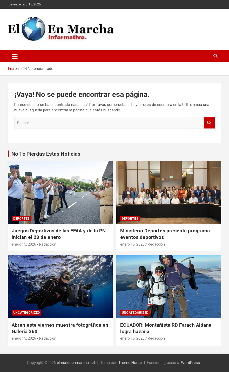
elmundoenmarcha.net (76, 362)
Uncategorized (26, 312)
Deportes (21, 218)
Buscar (209, 123)
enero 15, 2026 (24, 244)
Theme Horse (130, 362)
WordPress (190, 362)
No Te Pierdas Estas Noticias (45, 154)
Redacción (47, 244)
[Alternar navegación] (15, 56)
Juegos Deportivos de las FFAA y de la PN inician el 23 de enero (59, 234)
